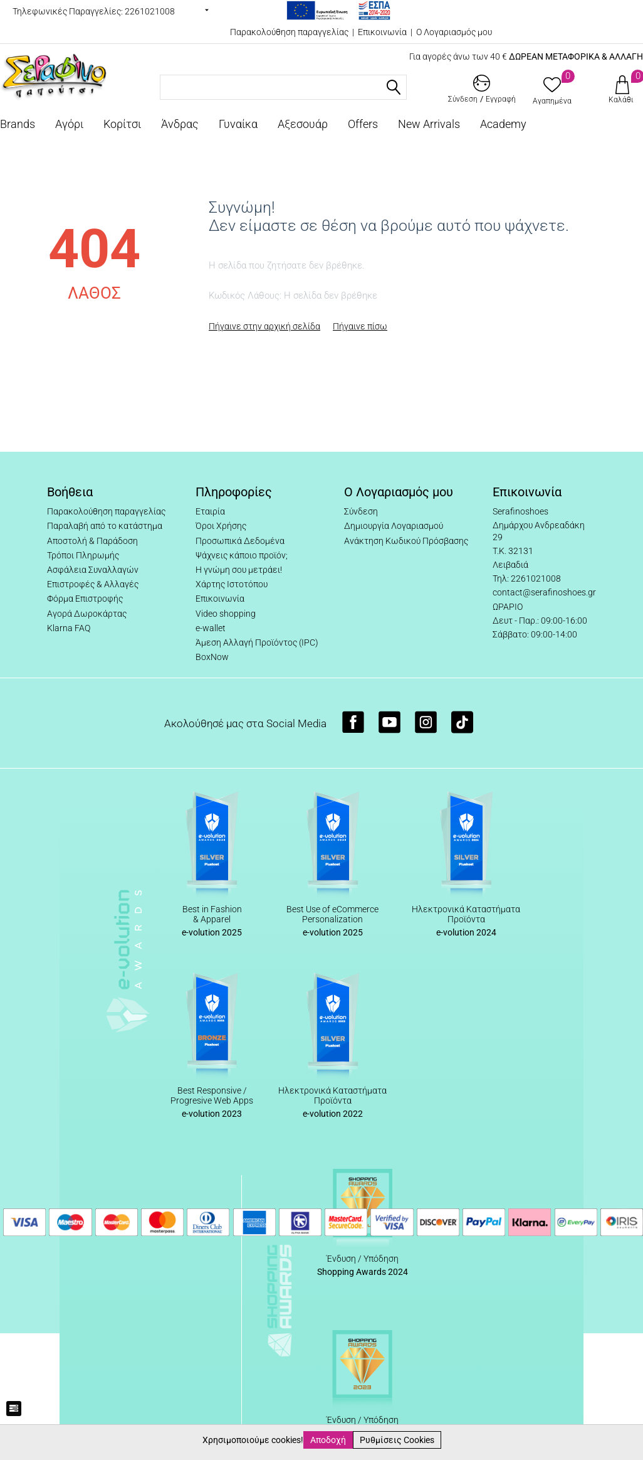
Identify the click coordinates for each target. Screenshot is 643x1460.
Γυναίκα (238, 124)
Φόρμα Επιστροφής (85, 599)
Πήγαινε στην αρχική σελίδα (264, 326)
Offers (363, 124)
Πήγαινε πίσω (360, 326)
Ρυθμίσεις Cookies (397, 1440)
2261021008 (150, 11)
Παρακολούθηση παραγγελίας (289, 32)
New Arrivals (429, 124)
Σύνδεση (361, 511)
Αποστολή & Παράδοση (92, 541)
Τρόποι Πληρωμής (83, 555)
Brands (17, 124)
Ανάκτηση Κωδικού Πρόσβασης (406, 541)
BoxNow (212, 657)
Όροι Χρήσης (221, 526)
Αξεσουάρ (303, 124)
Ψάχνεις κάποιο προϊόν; (242, 555)
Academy (503, 124)
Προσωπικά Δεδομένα (240, 541)
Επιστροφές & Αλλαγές (93, 584)
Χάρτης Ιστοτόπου (232, 584)
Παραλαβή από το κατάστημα (104, 526)
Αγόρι (69, 124)
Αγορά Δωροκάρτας (87, 614)
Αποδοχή (328, 1440)
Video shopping (226, 614)
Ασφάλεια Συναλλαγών (93, 570)
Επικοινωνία (382, 32)
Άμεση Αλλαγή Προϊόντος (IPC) (257, 642)
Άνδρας (180, 124)
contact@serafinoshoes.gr (544, 592)
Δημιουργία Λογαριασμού (393, 526)
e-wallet (211, 628)
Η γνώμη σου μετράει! (239, 570)
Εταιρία (210, 511)
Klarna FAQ (68, 628)
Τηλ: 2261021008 (527, 578)
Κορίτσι (122, 124)
